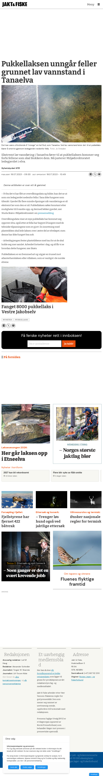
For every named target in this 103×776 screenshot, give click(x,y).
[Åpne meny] (99, 4)
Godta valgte (27, 767)
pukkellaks (21, 320)
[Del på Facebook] (91, 174)
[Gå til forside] (14, 4)
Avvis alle (13, 767)
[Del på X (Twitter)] (95, 174)
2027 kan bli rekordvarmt (16, 472)
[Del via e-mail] (99, 174)
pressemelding (46, 213)
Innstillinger (94, 774)
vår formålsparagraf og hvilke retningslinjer (48, 673)
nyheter (7, 320)
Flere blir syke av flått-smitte (67, 472)
